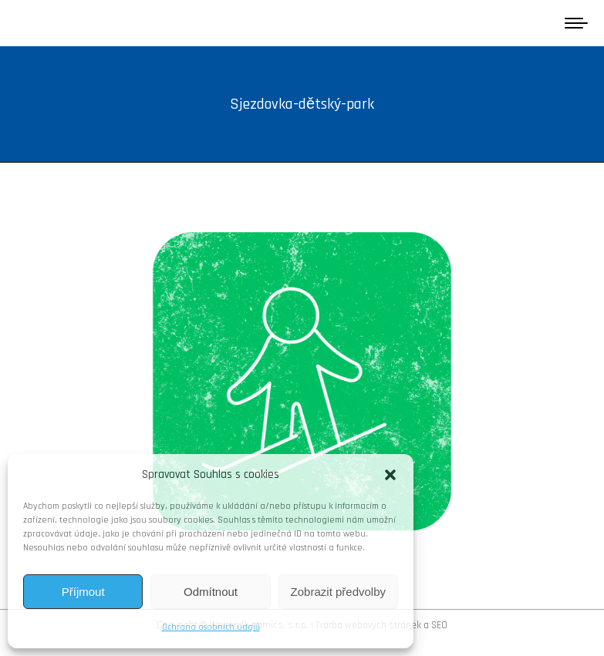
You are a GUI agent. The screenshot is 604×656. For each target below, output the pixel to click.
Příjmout (83, 591)
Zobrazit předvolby (338, 591)
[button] (390, 475)
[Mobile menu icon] (576, 23)
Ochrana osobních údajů (211, 627)
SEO (439, 625)
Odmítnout (211, 591)
